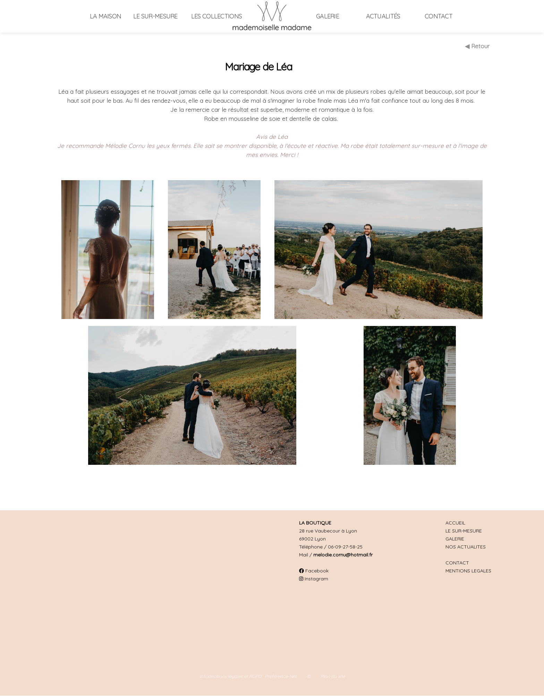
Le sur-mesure (155, 16)
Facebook (314, 571)
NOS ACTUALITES (465, 547)
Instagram (313, 579)
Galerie (327, 16)
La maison (105, 16)
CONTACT (457, 563)
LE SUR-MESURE (463, 531)
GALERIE (454, 539)
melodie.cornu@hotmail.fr (343, 555)
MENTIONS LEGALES (468, 571)
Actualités (383, 16)
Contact (438, 16)
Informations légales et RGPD (230, 676)
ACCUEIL (455, 523)
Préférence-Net (280, 676)
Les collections (216, 16)
